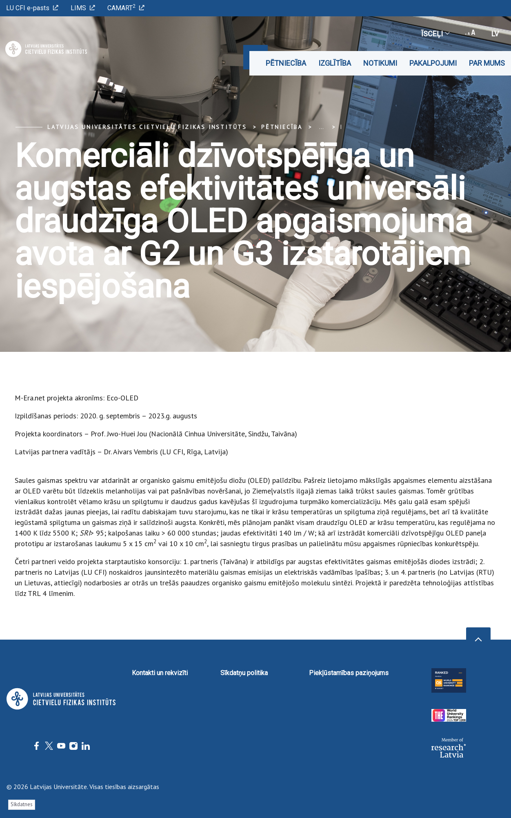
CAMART (125, 7)
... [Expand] (321, 127)
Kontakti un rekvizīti (160, 673)
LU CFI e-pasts (32, 8)
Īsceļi (435, 33)
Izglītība (334, 63)
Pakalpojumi (433, 63)
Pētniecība (286, 63)
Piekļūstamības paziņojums (349, 673)
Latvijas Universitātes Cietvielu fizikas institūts (147, 127)
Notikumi (380, 63)
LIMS (83, 8)
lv (495, 33)
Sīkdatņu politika (244, 673)
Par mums (487, 63)
